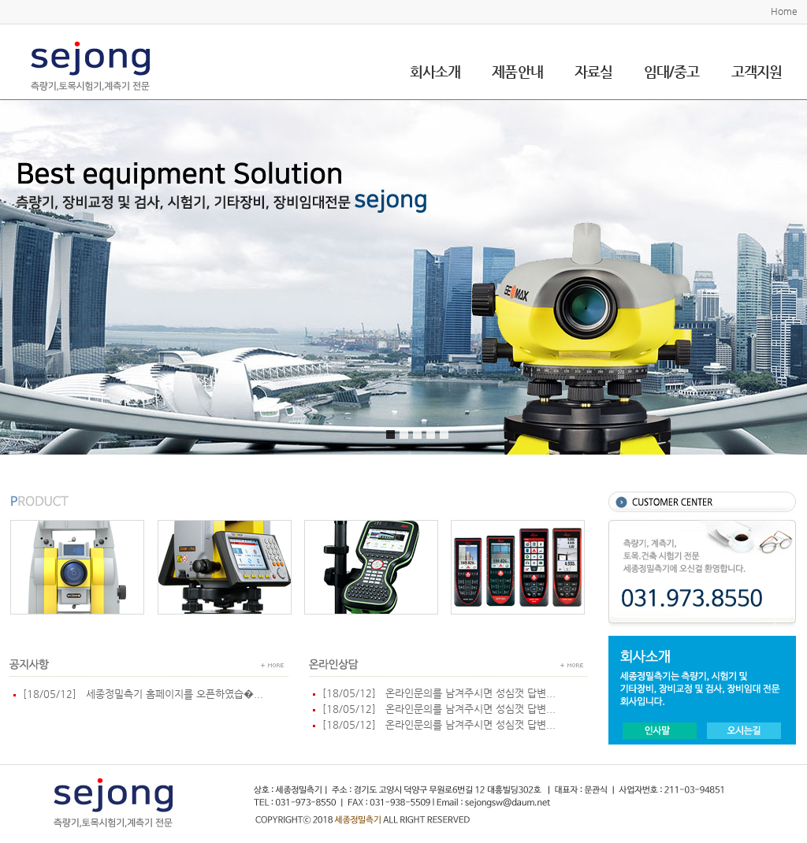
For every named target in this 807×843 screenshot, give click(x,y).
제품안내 (517, 71)
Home (784, 11)
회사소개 (435, 71)
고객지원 (756, 71)
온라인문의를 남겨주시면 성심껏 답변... (467, 693)
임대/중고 (672, 71)
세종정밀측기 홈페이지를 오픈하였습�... (171, 694)
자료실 (593, 71)
